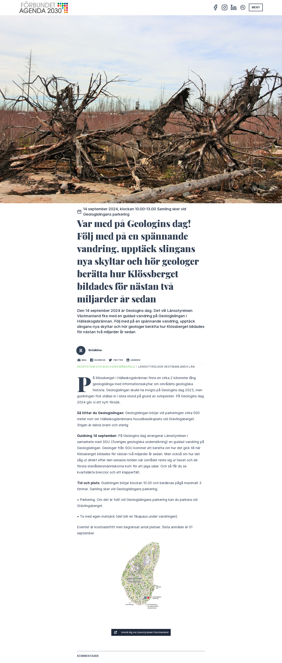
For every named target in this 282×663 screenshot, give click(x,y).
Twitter (115, 360)
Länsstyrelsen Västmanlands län (166, 366)
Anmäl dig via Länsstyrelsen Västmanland (141, 632)
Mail (82, 360)
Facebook (97, 360)
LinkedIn (133, 360)
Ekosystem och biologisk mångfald (106, 366)
